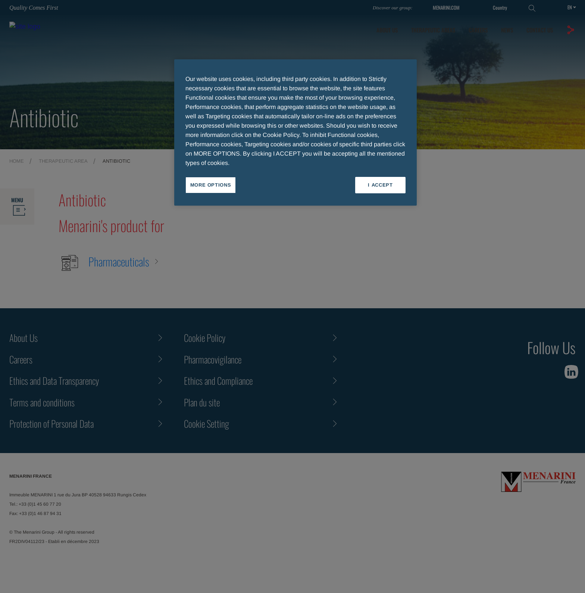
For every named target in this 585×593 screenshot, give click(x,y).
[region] (295, 132)
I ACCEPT (380, 185)
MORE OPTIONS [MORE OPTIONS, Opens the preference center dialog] (210, 185)
